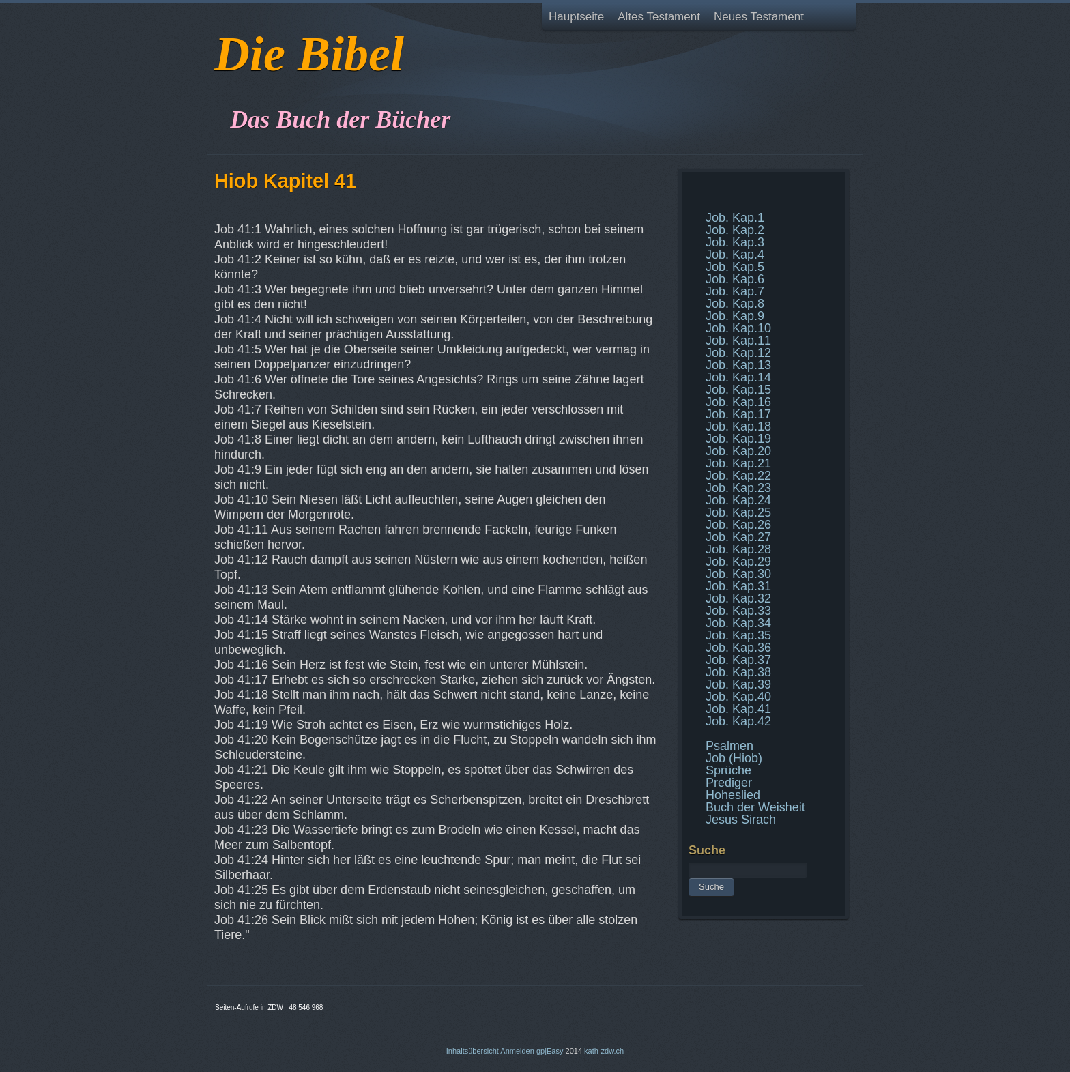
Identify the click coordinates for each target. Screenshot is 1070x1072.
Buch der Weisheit (755, 807)
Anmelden (517, 1051)
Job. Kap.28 (738, 549)
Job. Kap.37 (738, 660)
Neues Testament (759, 16)
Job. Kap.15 (738, 389)
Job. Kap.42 (738, 721)
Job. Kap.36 (738, 647)
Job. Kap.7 (735, 291)
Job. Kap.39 (738, 684)
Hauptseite (576, 16)
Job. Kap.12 (738, 353)
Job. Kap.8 (735, 303)
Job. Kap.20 (738, 451)
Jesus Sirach (741, 819)
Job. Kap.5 (735, 267)
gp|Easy (550, 1051)
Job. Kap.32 (738, 598)
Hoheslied (733, 795)
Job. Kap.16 (738, 402)
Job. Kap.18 (738, 426)
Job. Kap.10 (738, 328)
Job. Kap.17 (738, 414)
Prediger (729, 782)
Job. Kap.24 (738, 500)
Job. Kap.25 (738, 512)
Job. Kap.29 (738, 561)
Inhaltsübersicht (472, 1051)
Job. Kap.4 (735, 254)
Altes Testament (659, 16)
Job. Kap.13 (738, 365)
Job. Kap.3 (735, 242)
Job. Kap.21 (738, 463)
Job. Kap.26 (738, 525)
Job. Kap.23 (738, 488)
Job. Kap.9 (735, 316)
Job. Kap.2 (735, 230)
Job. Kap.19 (738, 439)
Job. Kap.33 (738, 611)
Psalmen (729, 746)
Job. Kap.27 (738, 537)
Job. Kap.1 (735, 217)
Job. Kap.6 (735, 279)
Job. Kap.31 (738, 586)
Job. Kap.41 (738, 709)
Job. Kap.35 (738, 635)
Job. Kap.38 (738, 672)
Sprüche (728, 770)
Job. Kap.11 (738, 340)
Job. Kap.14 (738, 377)
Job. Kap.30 (738, 574)
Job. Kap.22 (738, 475)
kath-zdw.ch (604, 1051)
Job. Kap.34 (738, 623)
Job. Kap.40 (738, 697)
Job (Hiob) (734, 758)
